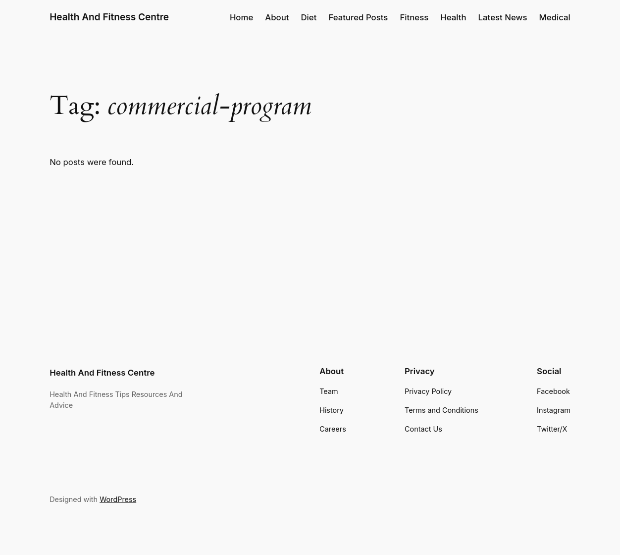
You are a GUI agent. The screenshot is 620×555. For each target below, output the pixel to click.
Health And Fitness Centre (109, 17)
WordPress (118, 499)
